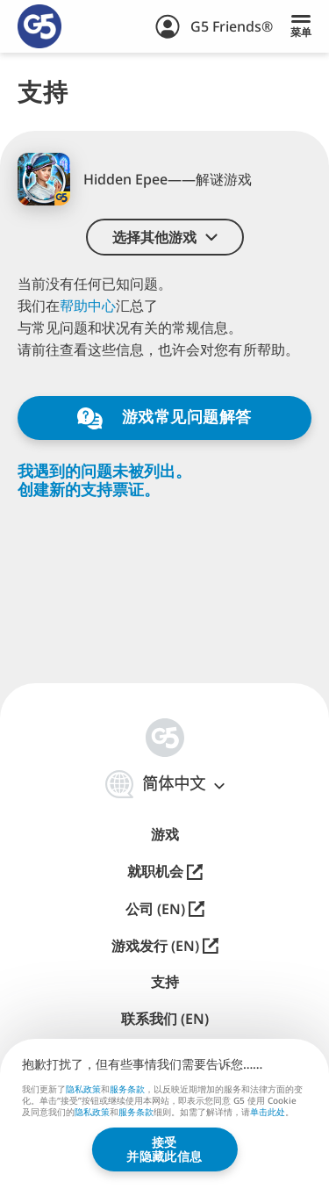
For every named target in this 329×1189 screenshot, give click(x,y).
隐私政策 (83, 1089)
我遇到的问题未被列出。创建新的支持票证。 (104, 480)
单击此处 (267, 1113)
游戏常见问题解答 (164, 417)
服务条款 (127, 1089)
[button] (165, 237)
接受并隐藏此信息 (164, 1149)
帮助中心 (88, 305)
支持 (165, 982)
